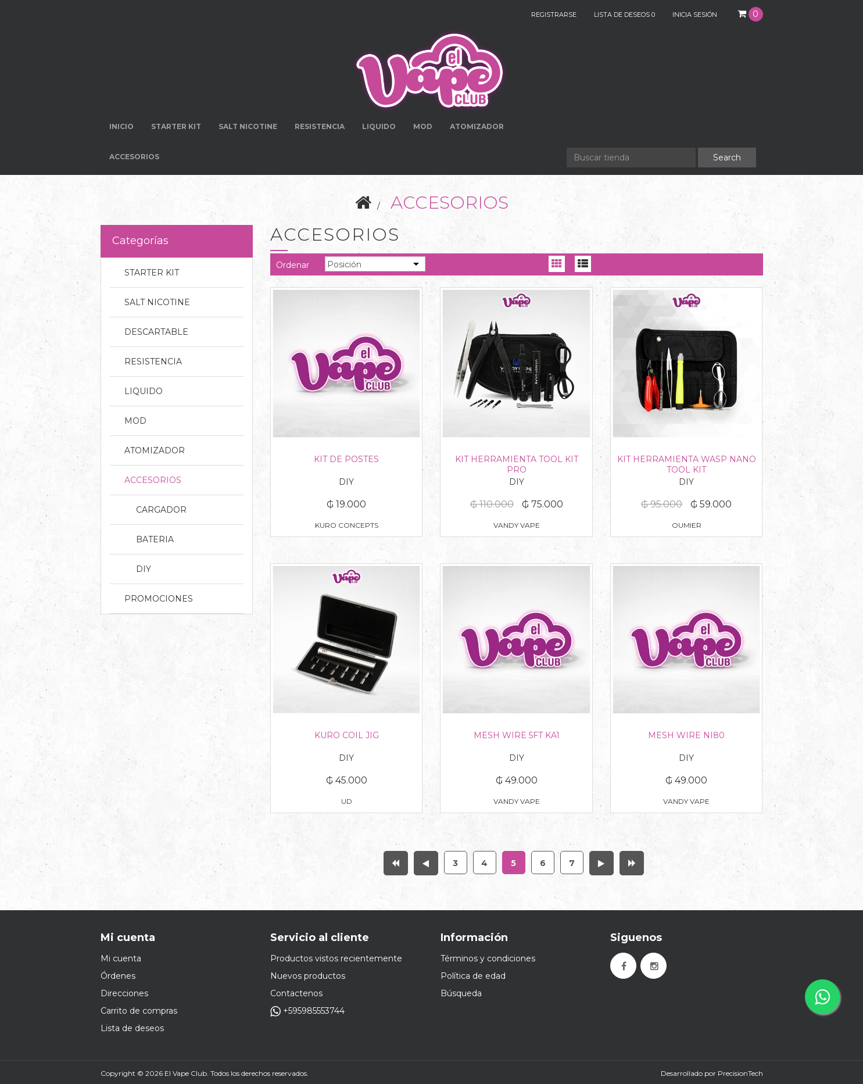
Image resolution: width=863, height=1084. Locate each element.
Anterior (426, 863)
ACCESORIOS (152, 480)
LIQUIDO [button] (379, 126)
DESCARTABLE (156, 332)
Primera (396, 863)
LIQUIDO (143, 391)
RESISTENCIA (320, 126)
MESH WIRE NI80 (686, 735)
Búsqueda (461, 993)
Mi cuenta (121, 958)
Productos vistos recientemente (336, 958)
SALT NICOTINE (157, 302)
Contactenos (296, 993)
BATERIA (155, 539)
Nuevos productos (307, 976)
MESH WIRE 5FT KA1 (517, 735)
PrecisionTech (740, 1073)
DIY (143, 569)
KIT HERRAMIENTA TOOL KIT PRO (516, 464)
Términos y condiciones (488, 958)
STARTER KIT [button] (176, 126)
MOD (422, 126)
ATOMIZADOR (154, 450)
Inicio (121, 126)
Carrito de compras (139, 1011)
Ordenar (292, 265)
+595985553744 (307, 1011)
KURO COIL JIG (346, 735)
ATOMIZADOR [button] (477, 126)
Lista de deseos (132, 1028)
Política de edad (473, 976)
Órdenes (118, 976)
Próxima (601, 863)
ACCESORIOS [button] (134, 156)
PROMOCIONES (158, 598)
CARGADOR (161, 510)
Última (632, 863)
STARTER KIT (151, 272)
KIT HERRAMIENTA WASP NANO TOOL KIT (686, 464)
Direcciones (124, 993)
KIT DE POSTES (346, 459)
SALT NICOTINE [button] (248, 126)
